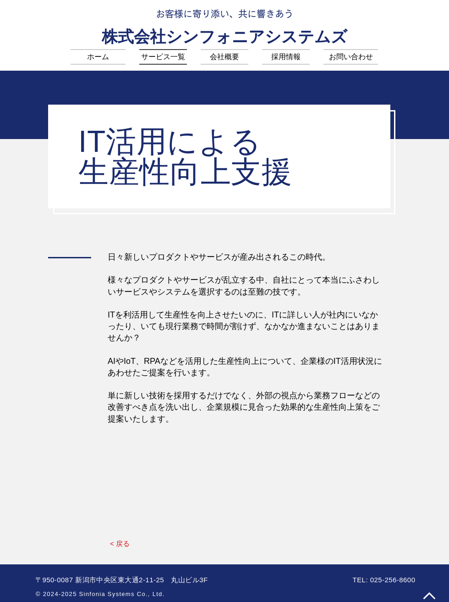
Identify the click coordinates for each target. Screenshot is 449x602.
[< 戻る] (120, 543)
